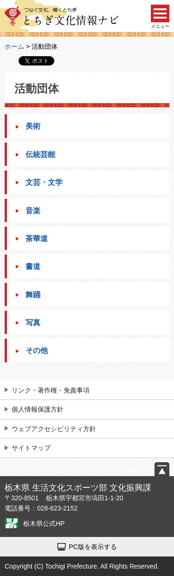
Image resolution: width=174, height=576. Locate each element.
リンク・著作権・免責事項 (51, 390)
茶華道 (37, 238)
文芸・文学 (44, 182)
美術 (33, 126)
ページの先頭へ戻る (162, 469)
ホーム (14, 46)
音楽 (33, 211)
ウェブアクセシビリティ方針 (54, 428)
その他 (37, 350)
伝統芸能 (40, 154)
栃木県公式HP (43, 523)
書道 (33, 266)
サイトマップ (31, 448)
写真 (33, 323)
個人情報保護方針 (38, 409)
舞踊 (33, 295)
